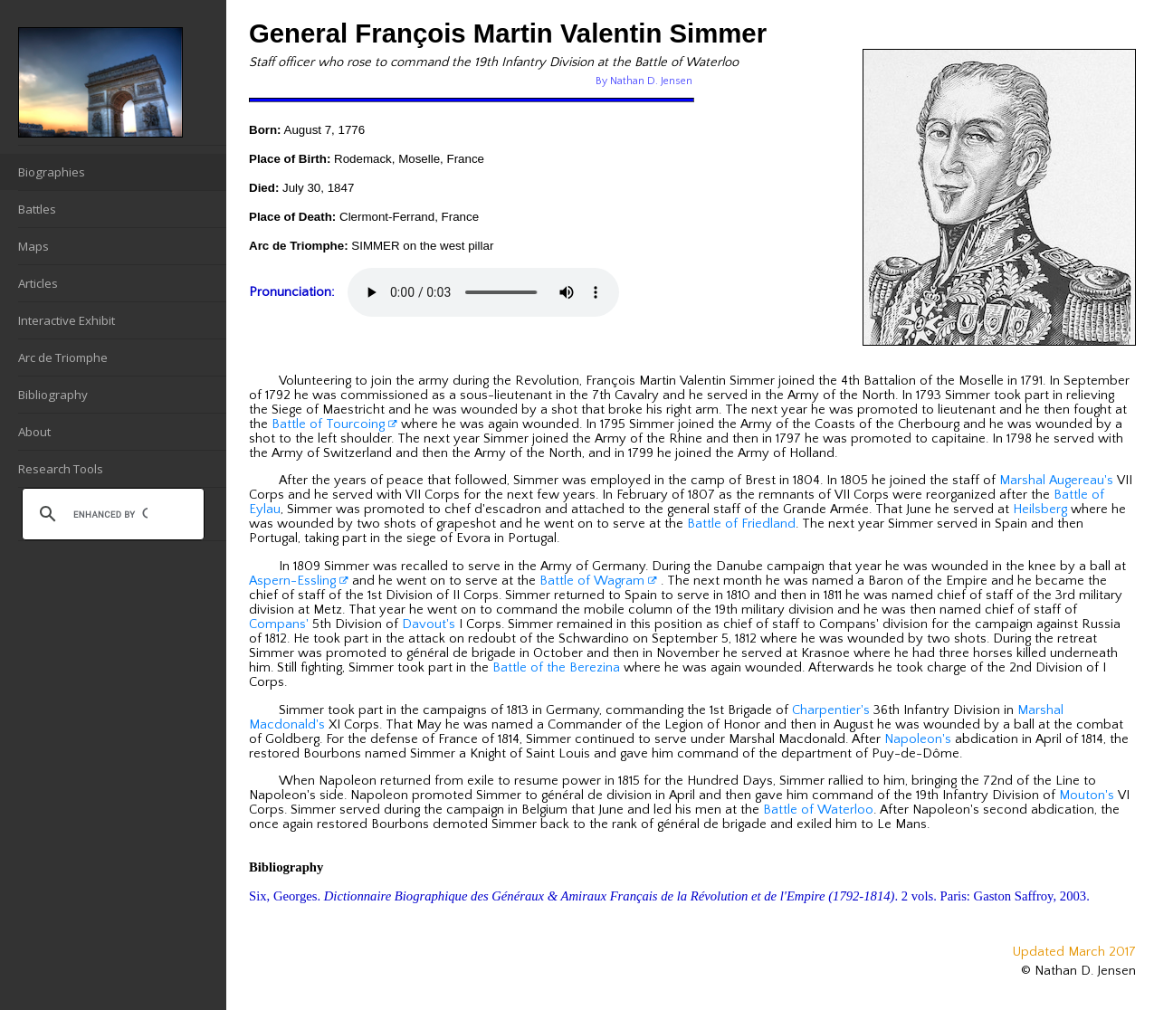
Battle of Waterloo (818, 810)
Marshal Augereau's (1056, 480)
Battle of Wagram (598, 581)
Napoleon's (917, 739)
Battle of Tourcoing (334, 424)
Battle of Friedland (741, 524)
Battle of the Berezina (556, 668)
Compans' (279, 624)
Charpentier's (831, 710)
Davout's (428, 624)
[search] (110, 514)
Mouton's (1086, 795)
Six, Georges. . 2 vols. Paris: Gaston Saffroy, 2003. (669, 896)
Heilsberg (1040, 509)
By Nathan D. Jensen (644, 81)
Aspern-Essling (298, 581)
